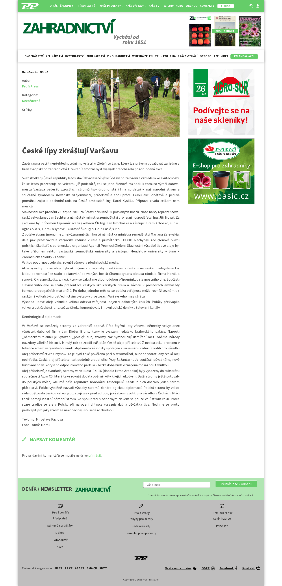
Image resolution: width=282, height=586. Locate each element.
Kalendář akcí (244, 56)
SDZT (103, 568)
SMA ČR (92, 568)
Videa (224, 56)
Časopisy (68, 6)
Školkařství (96, 56)
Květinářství (74, 56)
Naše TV (155, 6)
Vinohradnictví (118, 56)
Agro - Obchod (187, 6)
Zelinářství (54, 56)
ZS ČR (69, 568)
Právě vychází (187, 56)
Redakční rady (141, 526)
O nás (54, 6)
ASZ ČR (80, 568)
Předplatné (88, 6)
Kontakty (207, 6)
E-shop (60, 533)
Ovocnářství (34, 56)
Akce (60, 547)
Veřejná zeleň (142, 56)
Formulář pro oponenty (141, 533)
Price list (222, 526)
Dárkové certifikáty (60, 526)
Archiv (169, 6)
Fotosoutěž (209, 56)
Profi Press (30, 86)
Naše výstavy (136, 6)
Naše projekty (111, 6)
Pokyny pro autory (141, 519)
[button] (236, 484)
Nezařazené (31, 100)
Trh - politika (165, 56)
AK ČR (58, 568)
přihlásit (94, 455)
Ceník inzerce (222, 519)
